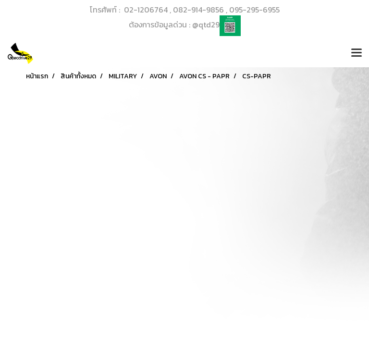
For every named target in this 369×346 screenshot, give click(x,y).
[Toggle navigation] (356, 53)
